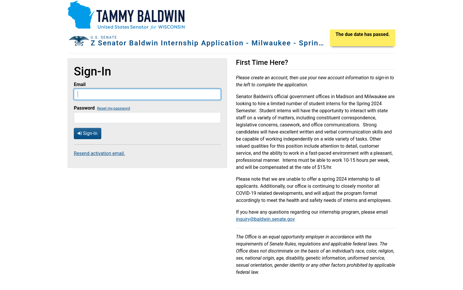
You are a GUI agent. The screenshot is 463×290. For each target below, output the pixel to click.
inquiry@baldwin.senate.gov (265, 219)
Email (80, 84)
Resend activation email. (99, 153)
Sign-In (87, 133)
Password (84, 108)
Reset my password (113, 108)
